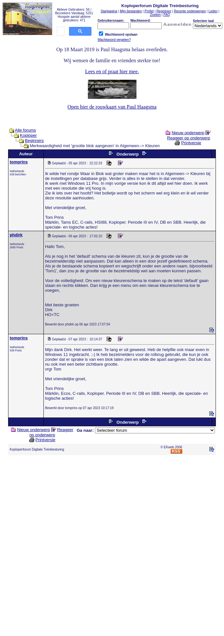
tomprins (19, 161)
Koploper (28, 135)
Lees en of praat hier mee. (112, 71)
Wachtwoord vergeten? (114, 39)
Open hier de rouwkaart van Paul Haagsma (112, 107)
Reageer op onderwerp (188, 137)
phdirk (16, 234)
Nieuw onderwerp (187, 132)
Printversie (191, 142)
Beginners (34, 140)
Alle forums (25, 130)
